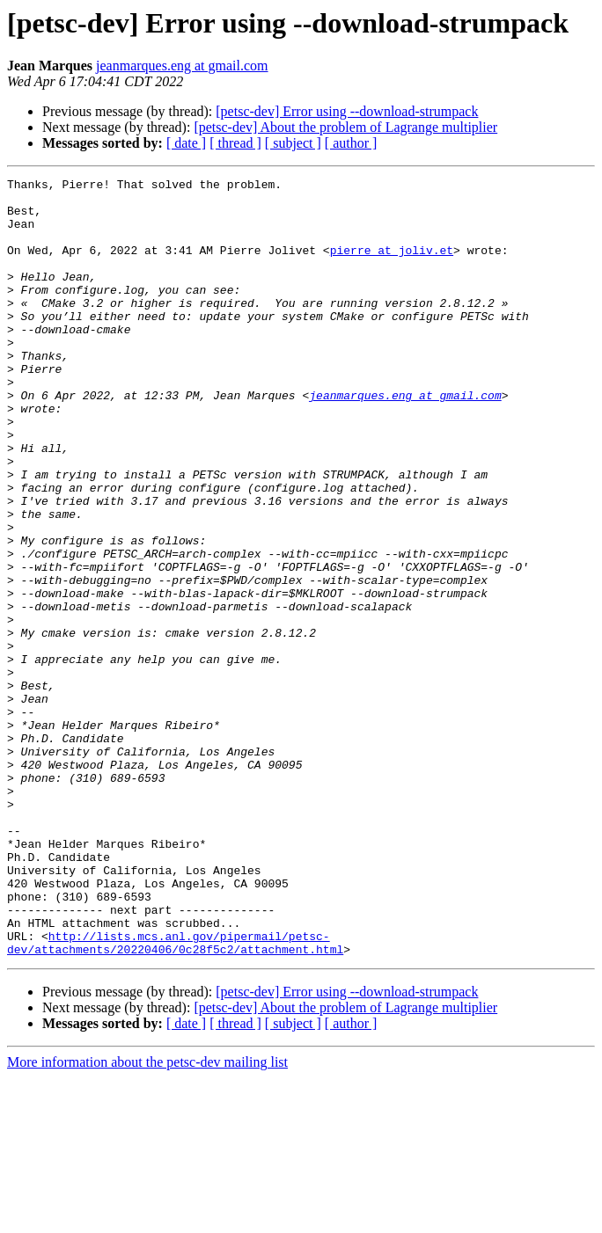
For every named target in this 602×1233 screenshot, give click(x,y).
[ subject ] (293, 142)
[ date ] (186, 142)
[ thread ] (235, 142)
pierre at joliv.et (391, 266)
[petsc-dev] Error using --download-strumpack (347, 111)
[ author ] (351, 142)
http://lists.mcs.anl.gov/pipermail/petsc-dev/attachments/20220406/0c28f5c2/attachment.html (175, 1097)
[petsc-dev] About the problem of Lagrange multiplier (345, 127)
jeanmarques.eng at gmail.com (182, 65)
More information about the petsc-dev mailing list (147, 1217)
